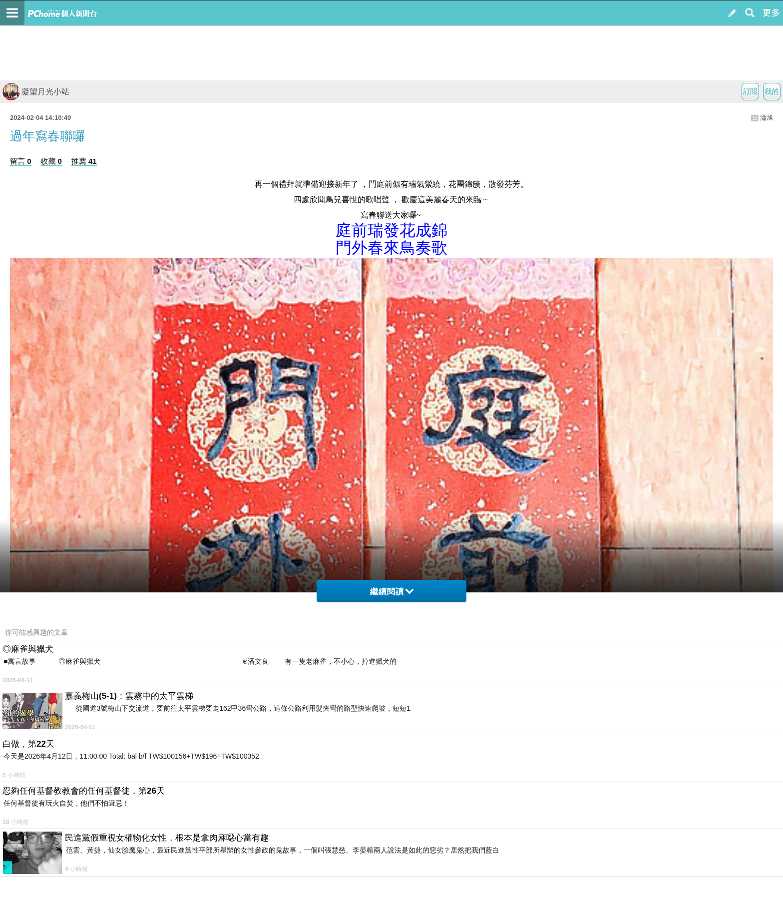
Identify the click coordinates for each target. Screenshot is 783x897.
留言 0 (20, 161)
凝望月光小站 (35, 91)
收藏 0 (51, 161)
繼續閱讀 (391, 591)
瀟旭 (766, 117)
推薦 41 (84, 161)
